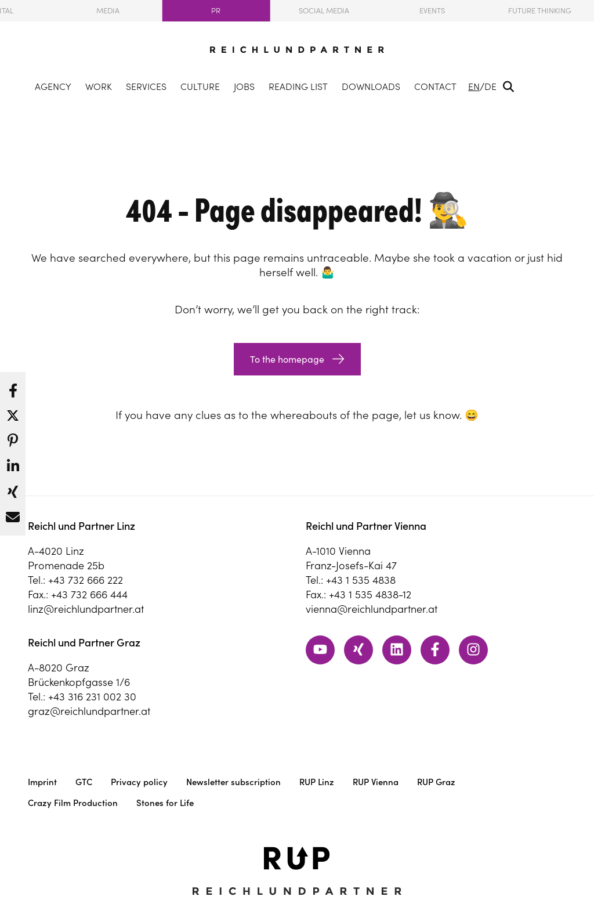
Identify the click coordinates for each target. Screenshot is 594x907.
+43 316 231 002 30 (92, 696)
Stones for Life (165, 802)
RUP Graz (436, 781)
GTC (83, 781)
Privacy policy (139, 781)
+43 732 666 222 (85, 580)
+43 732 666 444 (89, 594)
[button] (13, 387)
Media (107, 11)
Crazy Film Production (73, 802)
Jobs (244, 86)
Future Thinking (539, 11)
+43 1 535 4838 (361, 580)
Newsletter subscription (233, 781)
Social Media (324, 11)
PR (215, 11)
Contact (435, 86)
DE (490, 86)
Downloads (371, 86)
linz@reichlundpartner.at (86, 609)
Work (98, 86)
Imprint (42, 781)
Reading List (298, 86)
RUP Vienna (376, 781)
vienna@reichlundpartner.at (371, 609)
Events (432, 11)
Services (146, 86)
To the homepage (287, 359)
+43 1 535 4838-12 (370, 594)
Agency (53, 86)
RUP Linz (316, 781)
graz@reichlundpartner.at (89, 711)
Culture (200, 86)
